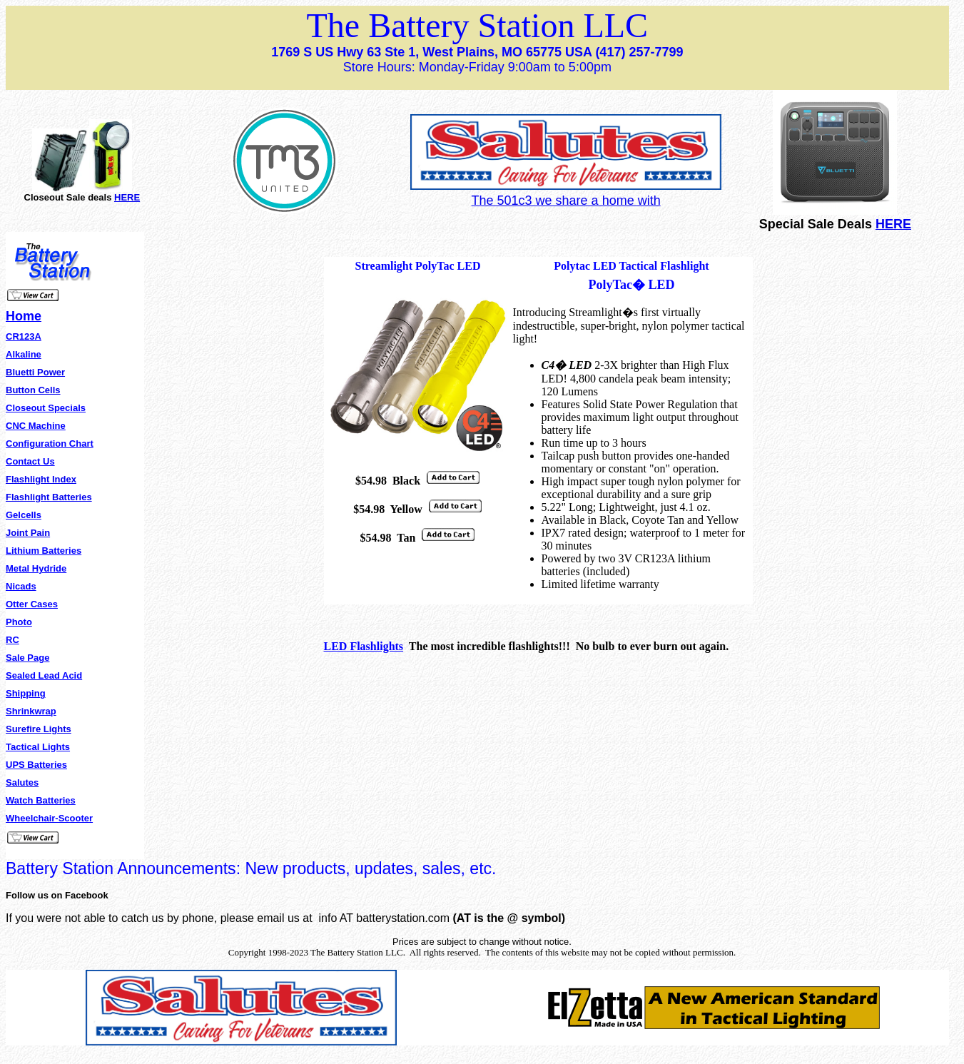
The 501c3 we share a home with (566, 200)
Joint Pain (28, 532)
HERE (127, 197)
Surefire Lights (38, 729)
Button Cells (33, 390)
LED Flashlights (364, 646)
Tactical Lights (38, 746)
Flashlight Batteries (49, 497)
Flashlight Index (41, 479)
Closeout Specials (46, 407)
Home (23, 316)
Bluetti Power (35, 372)
